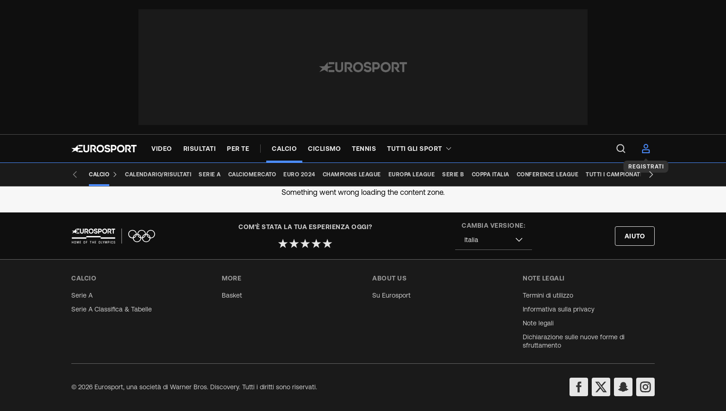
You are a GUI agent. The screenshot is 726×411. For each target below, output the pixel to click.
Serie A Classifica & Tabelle (111, 309)
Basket (232, 295)
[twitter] (601, 387)
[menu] (621, 148)
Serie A (82, 295)
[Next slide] (651, 174)
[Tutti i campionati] (613, 174)
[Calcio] (103, 174)
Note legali (538, 323)
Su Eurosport (391, 295)
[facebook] (579, 387)
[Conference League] (547, 174)
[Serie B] (453, 174)
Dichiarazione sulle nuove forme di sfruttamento (574, 341)
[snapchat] (623, 387)
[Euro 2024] (299, 174)
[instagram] (645, 387)
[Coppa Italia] (490, 174)
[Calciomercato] (252, 174)
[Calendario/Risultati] (158, 174)
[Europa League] (412, 174)
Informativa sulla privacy (559, 309)
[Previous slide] (75, 174)
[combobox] (493, 240)
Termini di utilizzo (548, 295)
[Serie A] (210, 174)
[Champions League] (352, 174)
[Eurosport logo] (104, 148)
